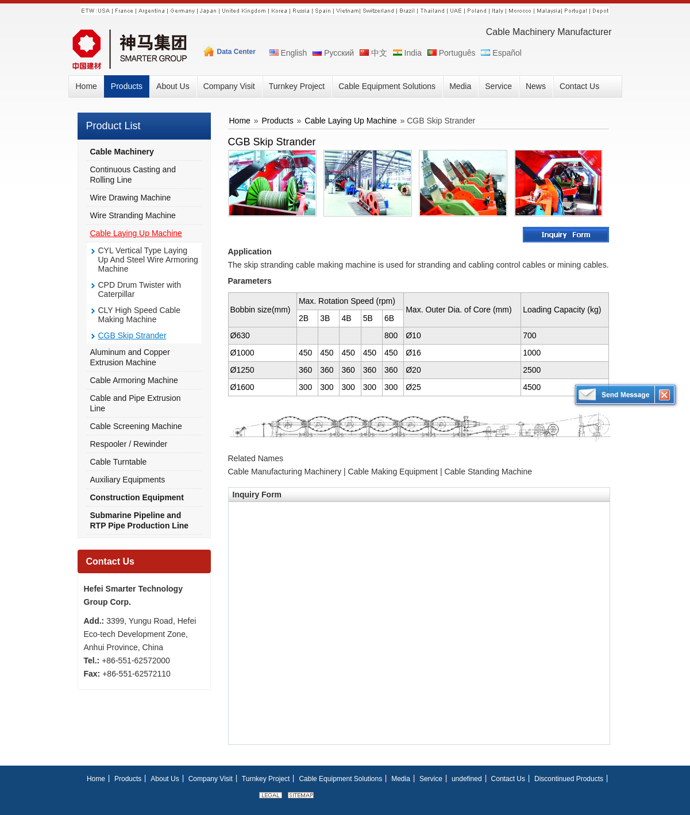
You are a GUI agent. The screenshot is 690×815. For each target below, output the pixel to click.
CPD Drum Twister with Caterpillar (139, 289)
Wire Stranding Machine (133, 215)
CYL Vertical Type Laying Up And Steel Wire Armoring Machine (148, 259)
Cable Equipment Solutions (340, 779)
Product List (113, 126)
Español (500, 52)
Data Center (236, 52)
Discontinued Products (568, 779)
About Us (165, 779)
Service (430, 779)
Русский (332, 52)
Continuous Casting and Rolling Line (133, 174)
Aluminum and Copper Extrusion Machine (130, 357)
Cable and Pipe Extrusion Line (135, 403)
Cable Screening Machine (136, 426)
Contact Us (110, 561)
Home (239, 120)
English (287, 52)
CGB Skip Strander (132, 335)
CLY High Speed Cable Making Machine (139, 315)
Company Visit (210, 779)
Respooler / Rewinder (129, 444)
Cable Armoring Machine (134, 380)
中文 (372, 52)
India (406, 52)
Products (277, 120)
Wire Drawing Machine (130, 197)
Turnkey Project (266, 779)
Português (451, 52)
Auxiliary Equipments (127, 479)
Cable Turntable (118, 461)
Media (400, 779)
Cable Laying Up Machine (136, 233)
